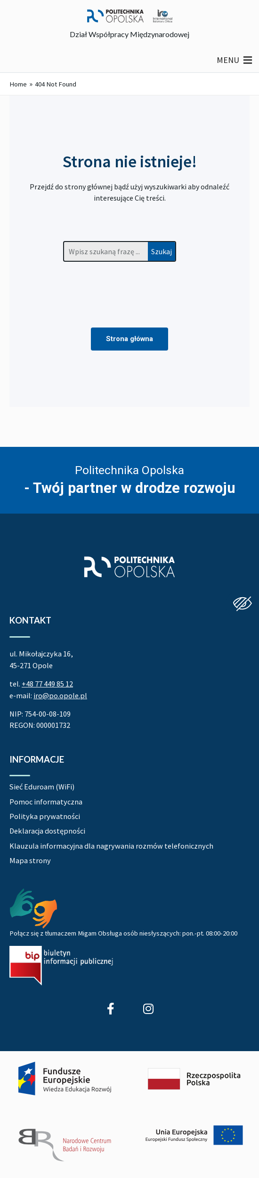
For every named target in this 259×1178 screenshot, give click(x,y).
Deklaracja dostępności (47, 830)
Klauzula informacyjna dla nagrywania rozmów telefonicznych (111, 845)
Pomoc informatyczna (45, 801)
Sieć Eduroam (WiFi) (41, 786)
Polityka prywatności (44, 816)
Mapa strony (30, 860)
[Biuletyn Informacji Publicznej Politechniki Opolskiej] (61, 965)
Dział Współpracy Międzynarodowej (129, 34)
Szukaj (161, 251)
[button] (228, 60)
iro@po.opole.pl (60, 695)
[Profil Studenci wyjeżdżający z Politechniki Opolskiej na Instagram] (148, 1009)
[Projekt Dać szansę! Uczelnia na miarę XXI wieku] (129, 1112)
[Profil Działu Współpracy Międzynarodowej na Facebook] (111, 1009)
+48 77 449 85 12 (47, 683)
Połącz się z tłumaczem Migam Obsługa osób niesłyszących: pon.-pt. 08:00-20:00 (123, 933)
